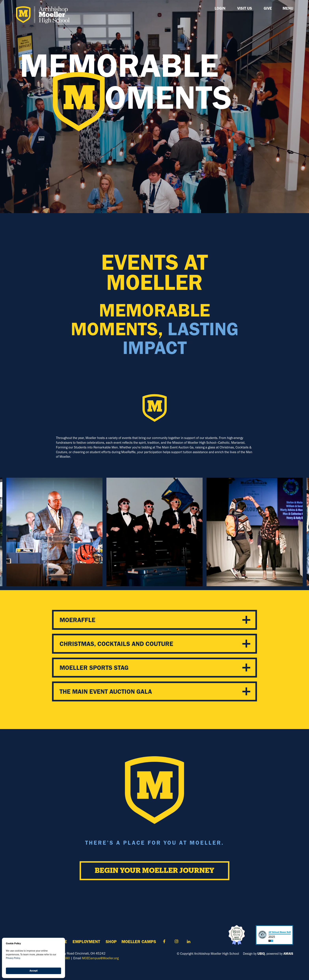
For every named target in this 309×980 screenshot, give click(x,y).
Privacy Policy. (13, 958)
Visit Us (244, 8)
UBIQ (261, 954)
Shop (111, 941)
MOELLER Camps (138, 941)
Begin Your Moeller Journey (154, 870)
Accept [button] (34, 970)
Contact (164, 941)
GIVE (268, 8)
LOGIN (220, 8)
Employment (86, 941)
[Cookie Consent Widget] (33, 958)
